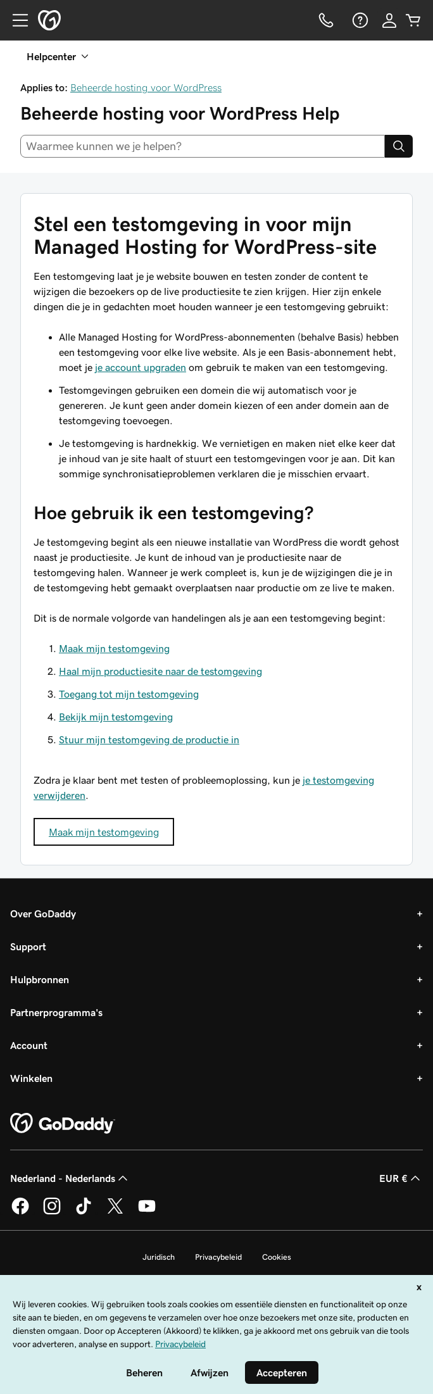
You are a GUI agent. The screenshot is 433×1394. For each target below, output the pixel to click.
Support (28, 946)
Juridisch (158, 1257)
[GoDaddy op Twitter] (115, 1212)
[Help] (359, 20)
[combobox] (202, 146)
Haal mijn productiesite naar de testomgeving (160, 671)
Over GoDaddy (43, 913)
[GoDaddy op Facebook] (20, 1212)
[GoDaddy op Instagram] (52, 1212)
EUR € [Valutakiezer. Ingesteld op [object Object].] (401, 1178)
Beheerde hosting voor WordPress (146, 87)
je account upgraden (140, 367)
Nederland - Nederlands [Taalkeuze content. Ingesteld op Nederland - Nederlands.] (70, 1178)
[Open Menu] (15, 20)
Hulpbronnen (39, 979)
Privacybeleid (218, 1257)
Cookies (276, 1257)
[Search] (399, 146)
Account (28, 1045)
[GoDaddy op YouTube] (147, 1212)
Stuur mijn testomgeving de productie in (149, 739)
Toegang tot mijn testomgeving (129, 694)
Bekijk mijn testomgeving (116, 717)
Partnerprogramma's (56, 1012)
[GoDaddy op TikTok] (83, 1212)
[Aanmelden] (389, 20)
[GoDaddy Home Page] (62, 1123)
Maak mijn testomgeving (114, 648)
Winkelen (31, 1078)
